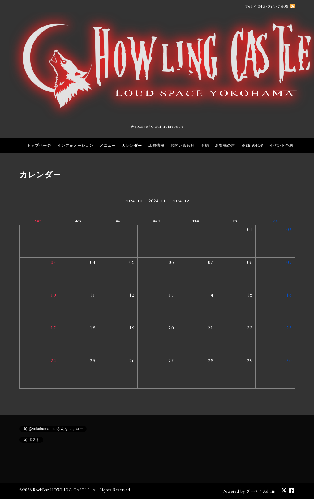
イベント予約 (281, 145)
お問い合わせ (182, 145)
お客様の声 (225, 145)
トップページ (39, 145)
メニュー (108, 145)
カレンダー (132, 145)
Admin (269, 491)
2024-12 (180, 201)
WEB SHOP (252, 145)
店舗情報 (156, 145)
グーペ (252, 491)
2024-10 (133, 201)
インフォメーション (75, 145)
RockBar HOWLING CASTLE (61, 490)
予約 (205, 145)
